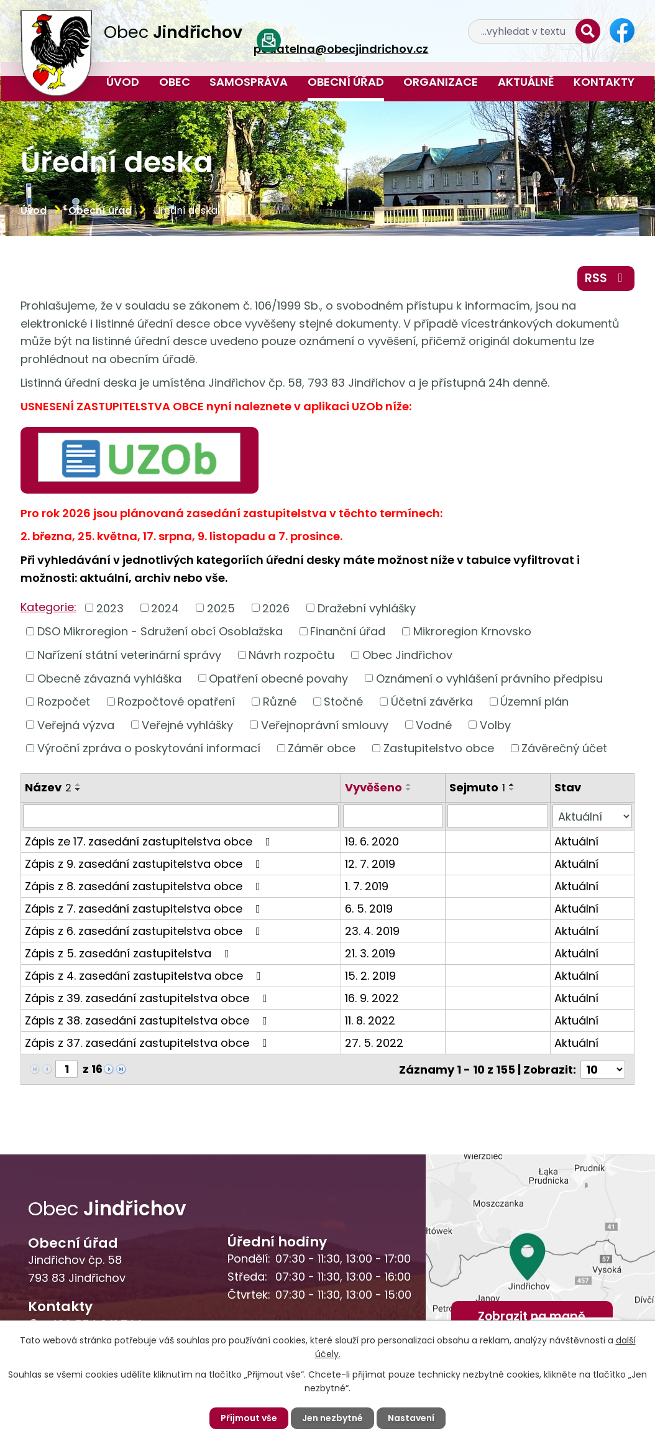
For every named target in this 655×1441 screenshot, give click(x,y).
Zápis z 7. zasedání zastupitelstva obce (145, 908)
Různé (279, 701)
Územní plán (534, 701)
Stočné (343, 701)
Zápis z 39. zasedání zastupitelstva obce (148, 998)
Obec (174, 82)
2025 (221, 607)
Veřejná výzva (75, 724)
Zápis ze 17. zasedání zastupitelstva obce (150, 841)
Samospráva (248, 82)
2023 (110, 607)
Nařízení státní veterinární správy (129, 655)
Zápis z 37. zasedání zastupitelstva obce (148, 1043)
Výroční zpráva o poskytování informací (148, 748)
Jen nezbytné (332, 1418)
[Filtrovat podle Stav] (592, 816)
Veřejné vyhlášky (187, 724)
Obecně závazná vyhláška (109, 678)
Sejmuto (477, 787)
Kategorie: (48, 607)
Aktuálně (526, 82)
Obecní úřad (346, 82)
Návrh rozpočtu (291, 655)
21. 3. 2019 (370, 953)
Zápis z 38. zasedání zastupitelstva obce (148, 1020)
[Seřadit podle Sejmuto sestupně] (512, 789)
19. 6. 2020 (372, 841)
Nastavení (411, 1418)
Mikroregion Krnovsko (472, 631)
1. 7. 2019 (366, 886)
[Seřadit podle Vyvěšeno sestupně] (409, 789)
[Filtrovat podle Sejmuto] (497, 816)
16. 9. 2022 (372, 998)
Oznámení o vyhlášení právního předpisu (489, 678)
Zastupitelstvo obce (438, 748)
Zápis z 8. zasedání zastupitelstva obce (145, 886)
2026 (276, 607)
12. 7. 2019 (370, 864)
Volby (495, 724)
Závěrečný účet (564, 748)
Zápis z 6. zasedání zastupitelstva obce (145, 931)
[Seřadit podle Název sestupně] (78, 789)
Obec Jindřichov (407, 655)
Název (48, 787)
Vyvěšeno (373, 787)
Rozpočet (63, 701)
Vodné (434, 724)
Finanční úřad (347, 631)
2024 (165, 607)
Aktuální (576, 841)
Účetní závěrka (432, 701)
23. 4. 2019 (372, 931)
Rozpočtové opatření (176, 701)
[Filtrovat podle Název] (181, 816)
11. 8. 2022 (370, 1020)
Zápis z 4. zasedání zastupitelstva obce (145, 975)
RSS (606, 278)
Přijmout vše (249, 1418)
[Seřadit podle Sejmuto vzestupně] (512, 784)
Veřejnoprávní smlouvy (324, 724)
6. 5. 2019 (369, 908)
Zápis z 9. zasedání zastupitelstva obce (145, 864)
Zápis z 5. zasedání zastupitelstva (129, 953)
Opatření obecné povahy (278, 678)
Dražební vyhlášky (367, 607)
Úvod (122, 82)
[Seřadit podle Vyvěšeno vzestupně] (409, 784)
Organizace (440, 82)
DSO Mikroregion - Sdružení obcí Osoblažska (160, 631)
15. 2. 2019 (370, 975)
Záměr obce (321, 748)
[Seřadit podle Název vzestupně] (78, 784)
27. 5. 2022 (374, 1043)
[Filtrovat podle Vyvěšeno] (393, 816)
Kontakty (604, 82)
